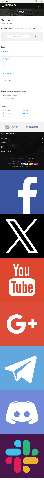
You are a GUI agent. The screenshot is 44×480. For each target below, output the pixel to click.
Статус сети (7, 116)
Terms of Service (27, 161)
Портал (3, 23)
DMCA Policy (22, 159)
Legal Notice (11, 159)
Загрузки (27, 113)
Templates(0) (8, 73)
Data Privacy (32, 159)
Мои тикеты (7, 110)
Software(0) (7, 66)
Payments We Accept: (13, 163)
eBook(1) (6, 51)
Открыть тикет (28, 116)
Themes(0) (7, 80)
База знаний (7, 113)
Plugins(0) (6, 59)
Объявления (27, 110)
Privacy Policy (15, 161)
